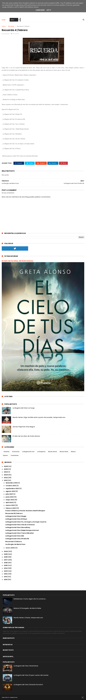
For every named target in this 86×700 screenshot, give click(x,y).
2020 (6, 551)
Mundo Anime (52, 451)
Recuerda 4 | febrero (13, 541)
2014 (6, 568)
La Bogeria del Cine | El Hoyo (16, 519)
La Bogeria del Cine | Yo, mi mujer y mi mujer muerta (25, 522)
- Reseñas (6, 451)
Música (73, 451)
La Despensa (41, 451)
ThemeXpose (13, 697)
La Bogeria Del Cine (28, 451)
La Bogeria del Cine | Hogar (15, 516)
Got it (49, 10)
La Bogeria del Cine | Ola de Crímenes (20, 525)
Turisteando (15, 455)
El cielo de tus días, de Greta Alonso (17, 261)
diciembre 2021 (12, 483)
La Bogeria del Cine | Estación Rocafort (28, 685)
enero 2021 (10, 548)
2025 (6, 469)
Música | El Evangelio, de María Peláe (27, 608)
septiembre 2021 (12, 488)
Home (3, 20)
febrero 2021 (11, 508)
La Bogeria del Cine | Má (14, 536)
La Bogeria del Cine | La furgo (24, 408)
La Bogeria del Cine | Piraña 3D (17, 539)
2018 (6, 557)
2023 (6, 475)
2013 (6, 571)
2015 (6, 565)
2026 (6, 466)
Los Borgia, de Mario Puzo (15, 544)
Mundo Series (64, 451)
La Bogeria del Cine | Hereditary (17, 527)
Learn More (40, 10)
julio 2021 (9, 494)
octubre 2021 (11, 486)
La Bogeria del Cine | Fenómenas (26, 666)
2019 (6, 554)
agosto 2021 (10, 491)
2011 (5, 577)
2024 (6, 472)
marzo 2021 (10, 505)
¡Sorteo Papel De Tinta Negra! (24, 427)
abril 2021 (9, 502)
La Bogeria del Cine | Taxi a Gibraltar (19, 533)
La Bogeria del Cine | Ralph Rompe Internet (22, 530)
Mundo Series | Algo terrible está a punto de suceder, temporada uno (39, 417)
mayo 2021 (10, 500)
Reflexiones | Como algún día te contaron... (30, 599)
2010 (6, 579)
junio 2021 (10, 497)
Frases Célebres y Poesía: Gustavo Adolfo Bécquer (25, 511)
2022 (6, 478)
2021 (6, 480)
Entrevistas (15, 451)
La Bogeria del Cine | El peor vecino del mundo (31, 675)
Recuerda (11, 26)
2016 (6, 563)
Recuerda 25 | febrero (14, 513)
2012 (6, 574)
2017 (6, 560)
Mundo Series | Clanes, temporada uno (28, 618)
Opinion (5, 455)
